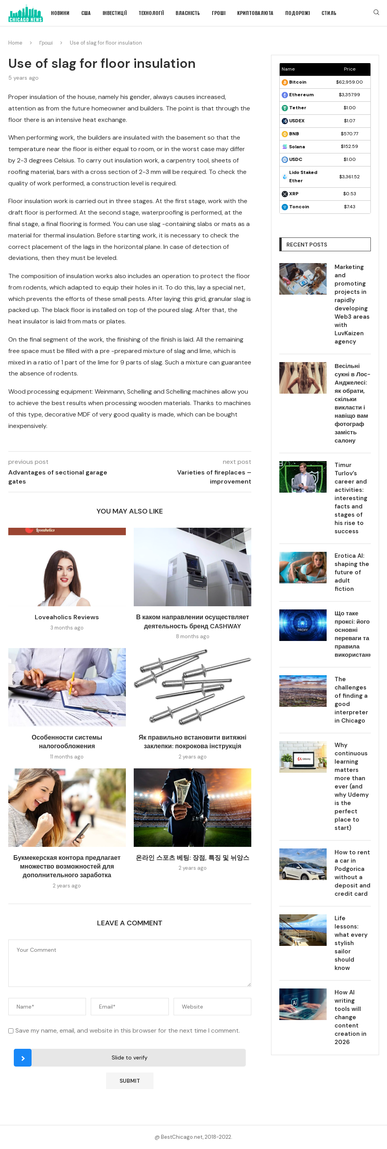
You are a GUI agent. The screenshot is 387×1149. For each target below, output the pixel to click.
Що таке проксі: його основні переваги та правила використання (352, 634)
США (86, 12)
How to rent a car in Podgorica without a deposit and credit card (352, 873)
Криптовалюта (255, 12)
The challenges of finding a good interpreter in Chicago (351, 700)
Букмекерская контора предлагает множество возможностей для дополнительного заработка (67, 867)
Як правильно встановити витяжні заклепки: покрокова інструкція (193, 741)
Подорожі (297, 12)
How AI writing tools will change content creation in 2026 (350, 1017)
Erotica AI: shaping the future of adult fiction (352, 572)
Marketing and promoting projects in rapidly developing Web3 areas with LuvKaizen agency (352, 304)
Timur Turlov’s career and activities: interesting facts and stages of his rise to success (351, 498)
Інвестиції (115, 12)
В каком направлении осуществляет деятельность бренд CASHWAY (192, 621)
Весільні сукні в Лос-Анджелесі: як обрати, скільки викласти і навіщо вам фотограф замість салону (352, 403)
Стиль (329, 12)
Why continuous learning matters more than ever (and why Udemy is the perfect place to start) (352, 786)
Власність (188, 12)
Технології (151, 12)
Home (15, 42)
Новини (60, 12)
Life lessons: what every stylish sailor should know (351, 943)
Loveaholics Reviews (67, 617)
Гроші (218, 12)
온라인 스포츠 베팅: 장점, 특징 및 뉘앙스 (192, 858)
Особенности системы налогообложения (67, 741)
